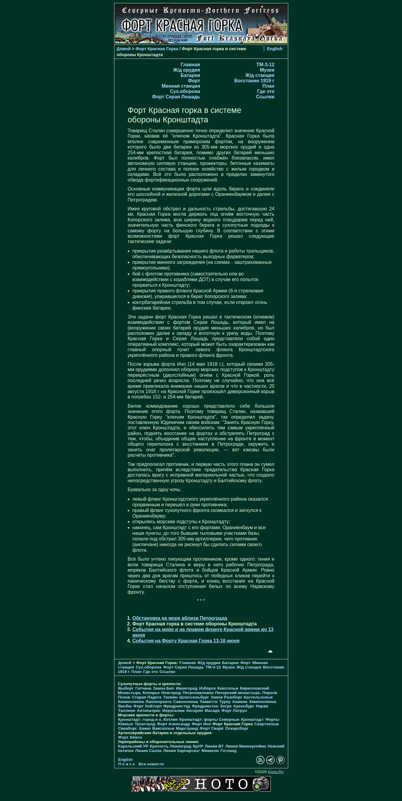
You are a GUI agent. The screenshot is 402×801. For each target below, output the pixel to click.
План (268, 86)
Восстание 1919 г (254, 80)
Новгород (171, 692)
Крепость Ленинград (170, 746)
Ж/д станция (260, 75)
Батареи (190, 75)
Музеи (267, 69)
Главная (190, 64)
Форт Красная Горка (156, 48)
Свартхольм (266, 724)
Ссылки (265, 96)
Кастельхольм (258, 697)
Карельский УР (133, 746)
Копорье (151, 692)
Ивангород (187, 688)
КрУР (198, 746)
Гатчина (143, 688)
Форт (194, 80)
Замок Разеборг (226, 697)
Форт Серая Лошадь (176, 96)
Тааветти (208, 701)
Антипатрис (149, 710)
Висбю (125, 706)
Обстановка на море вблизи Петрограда (180, 618)
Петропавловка (197, 692)
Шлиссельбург (194, 697)
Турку (225, 701)
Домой (124, 48)
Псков (124, 697)
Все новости (151, 764)
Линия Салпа (148, 750)
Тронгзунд (145, 724)
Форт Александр (173, 724)
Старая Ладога (146, 697)
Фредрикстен (205, 706)
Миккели (210, 750)
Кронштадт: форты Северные (209, 719)
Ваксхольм (163, 728)
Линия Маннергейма (246, 746)
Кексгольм (228, 688)
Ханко (145, 728)
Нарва (262, 706)
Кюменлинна (131, 701)
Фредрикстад (176, 706)
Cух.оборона (185, 91)
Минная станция (181, 86)
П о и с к (126, 764)
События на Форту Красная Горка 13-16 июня (186, 640)
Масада (212, 710)
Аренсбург (243, 706)
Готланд (228, 750)
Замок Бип (163, 688)
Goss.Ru (276, 772)
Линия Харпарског (181, 750)
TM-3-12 (265, 64)
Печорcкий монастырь (238, 692)
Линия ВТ (214, 746)
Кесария (194, 710)
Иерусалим (173, 710)
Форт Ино (201, 724)
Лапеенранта (158, 701)
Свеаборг (127, 728)
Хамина (239, 701)
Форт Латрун (234, 710)
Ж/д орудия (186, 69)
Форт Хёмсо (130, 737)
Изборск (207, 688)
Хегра (225, 706)
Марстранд (187, 728)
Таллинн (126, 710)
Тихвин (170, 697)
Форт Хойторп (147, 706)
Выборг (126, 688)
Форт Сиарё (211, 728)
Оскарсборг (237, 728)
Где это (266, 91)
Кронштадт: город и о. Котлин (148, 719)
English (275, 48)
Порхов (269, 692)
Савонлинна (185, 701)
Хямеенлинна (262, 701)
